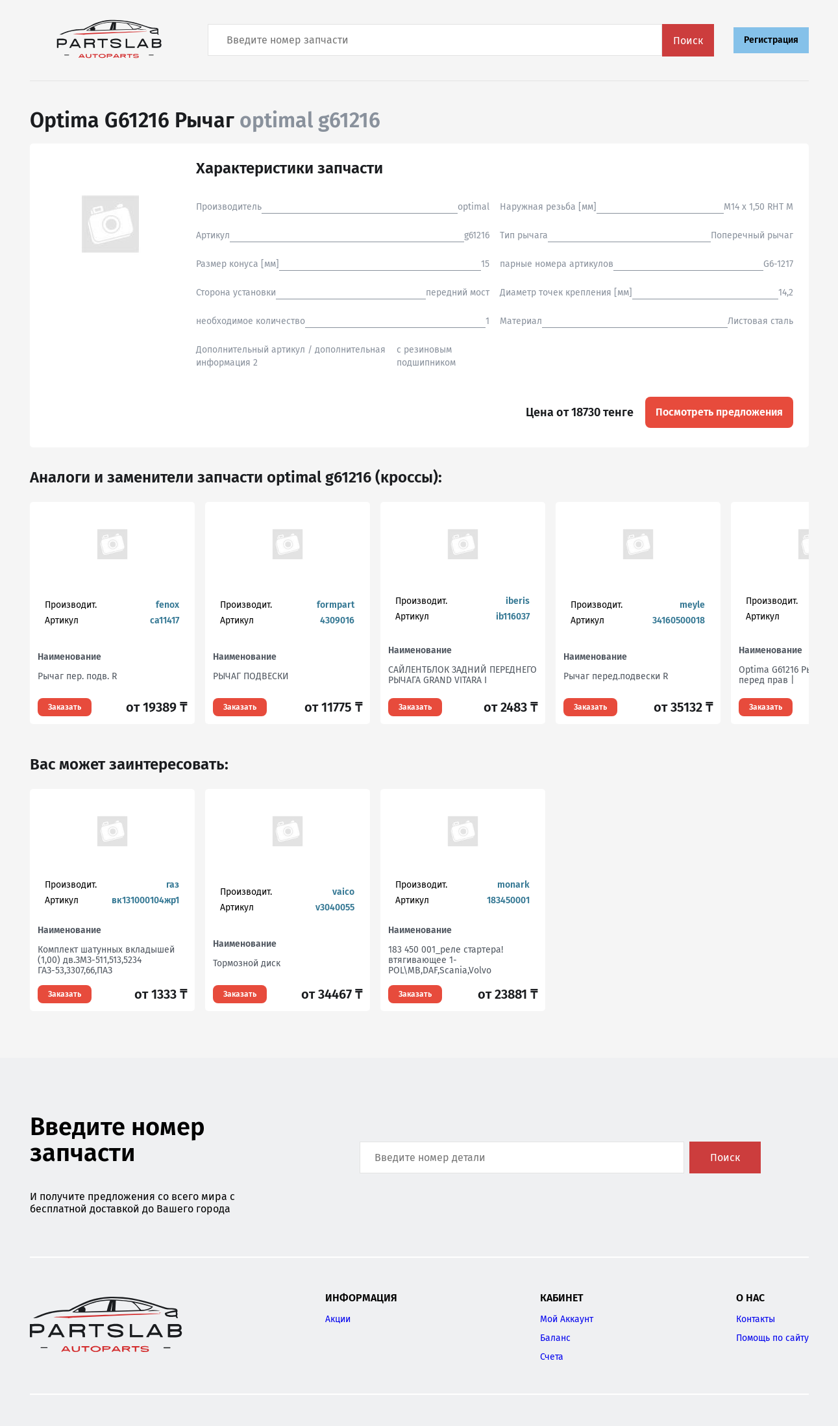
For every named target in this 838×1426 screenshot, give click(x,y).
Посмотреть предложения (719, 412)
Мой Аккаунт (566, 1319)
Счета (551, 1356)
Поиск (688, 40)
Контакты (755, 1319)
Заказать (64, 707)
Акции (338, 1319)
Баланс (555, 1338)
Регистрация (771, 39)
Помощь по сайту (772, 1338)
